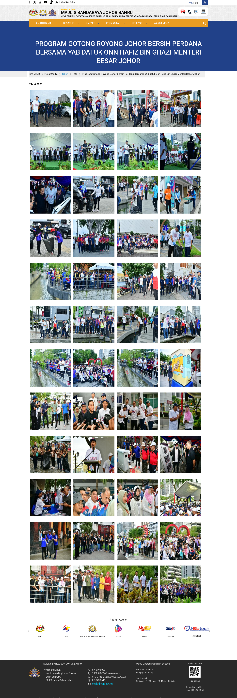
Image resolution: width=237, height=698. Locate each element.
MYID (145, 631)
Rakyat (90, 23)
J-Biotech (197, 630)
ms (191, 2)
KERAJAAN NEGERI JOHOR (92, 631)
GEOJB (171, 631)
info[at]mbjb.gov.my (102, 683)
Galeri (65, 74)
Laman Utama (43, 23)
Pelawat (137, 23)
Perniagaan (113, 23)
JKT (66, 631)
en (196, 2)
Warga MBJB (161, 23)
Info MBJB (68, 23)
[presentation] (28, 631)
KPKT (40, 631)
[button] (50, 109)
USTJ (118, 631)
